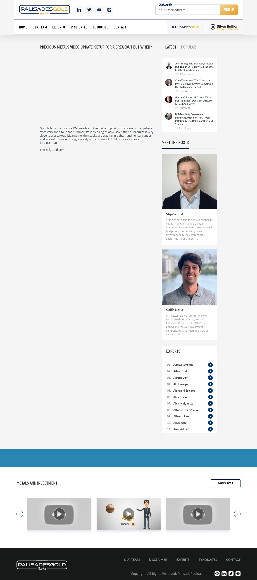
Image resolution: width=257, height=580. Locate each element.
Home (23, 27)
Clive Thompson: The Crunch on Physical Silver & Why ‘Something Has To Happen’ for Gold (194, 83)
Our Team (40, 27)
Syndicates (79, 27)
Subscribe (100, 27)
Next (237, 514)
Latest (170, 47)
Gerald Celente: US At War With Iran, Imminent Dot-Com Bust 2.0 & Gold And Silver (193, 100)
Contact (120, 27)
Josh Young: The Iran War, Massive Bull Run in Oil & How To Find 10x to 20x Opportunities (194, 66)
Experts (58, 27)
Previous (19, 514)
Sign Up (229, 9)
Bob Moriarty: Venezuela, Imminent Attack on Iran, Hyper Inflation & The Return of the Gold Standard (194, 119)
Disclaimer (158, 559)
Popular (188, 47)
